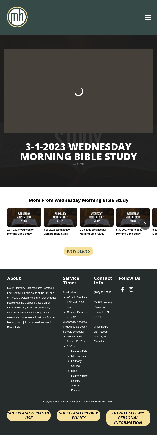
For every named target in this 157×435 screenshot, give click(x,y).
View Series (78, 251)
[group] (24, 224)
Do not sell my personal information (128, 417)
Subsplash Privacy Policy (78, 415)
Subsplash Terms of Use (29, 415)
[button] (145, 224)
